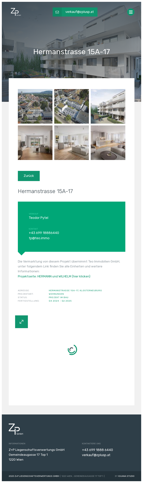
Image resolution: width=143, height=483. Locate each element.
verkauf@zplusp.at (96, 455)
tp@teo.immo (39, 238)
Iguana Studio (126, 476)
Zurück (29, 176)
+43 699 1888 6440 (97, 450)
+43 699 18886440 (44, 233)
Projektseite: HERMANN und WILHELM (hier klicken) (54, 276)
